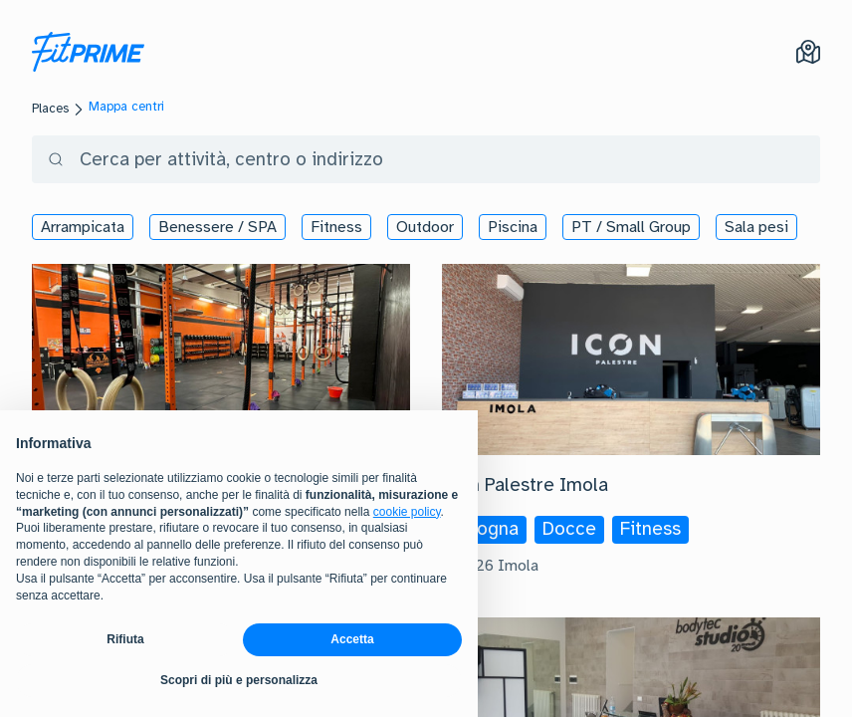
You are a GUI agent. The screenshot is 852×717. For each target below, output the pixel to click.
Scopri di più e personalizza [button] (239, 680)
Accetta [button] (351, 639)
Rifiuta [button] (124, 639)
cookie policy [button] (407, 512)
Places (50, 109)
